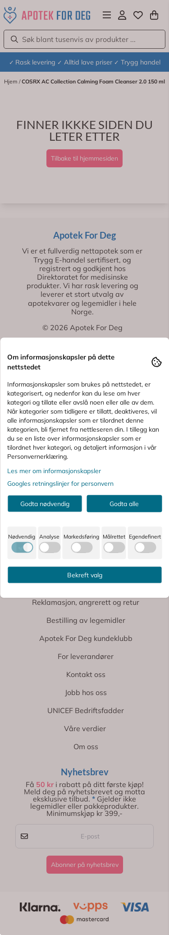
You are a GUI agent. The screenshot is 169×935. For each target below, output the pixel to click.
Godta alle (124, 503)
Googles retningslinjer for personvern (60, 483)
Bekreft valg (84, 575)
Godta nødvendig (44, 503)
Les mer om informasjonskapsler (54, 470)
